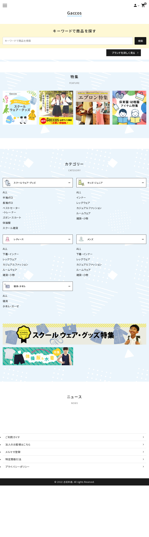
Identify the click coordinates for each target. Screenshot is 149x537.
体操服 (7, 256)
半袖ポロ (8, 231)
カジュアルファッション (89, 241)
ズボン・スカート (12, 251)
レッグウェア (83, 236)
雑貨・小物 (82, 252)
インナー (81, 231)
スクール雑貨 (10, 261)
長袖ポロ (8, 236)
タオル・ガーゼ (11, 339)
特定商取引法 (13, 511)
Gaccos (74, 13)
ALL (5, 226)
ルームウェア (83, 246)
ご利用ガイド (12, 488)
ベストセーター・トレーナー (11, 244)
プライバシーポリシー (17, 518)
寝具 (5, 334)
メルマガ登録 (12, 503)
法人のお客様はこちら (17, 496)
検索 (140, 41)
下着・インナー (11, 287)
